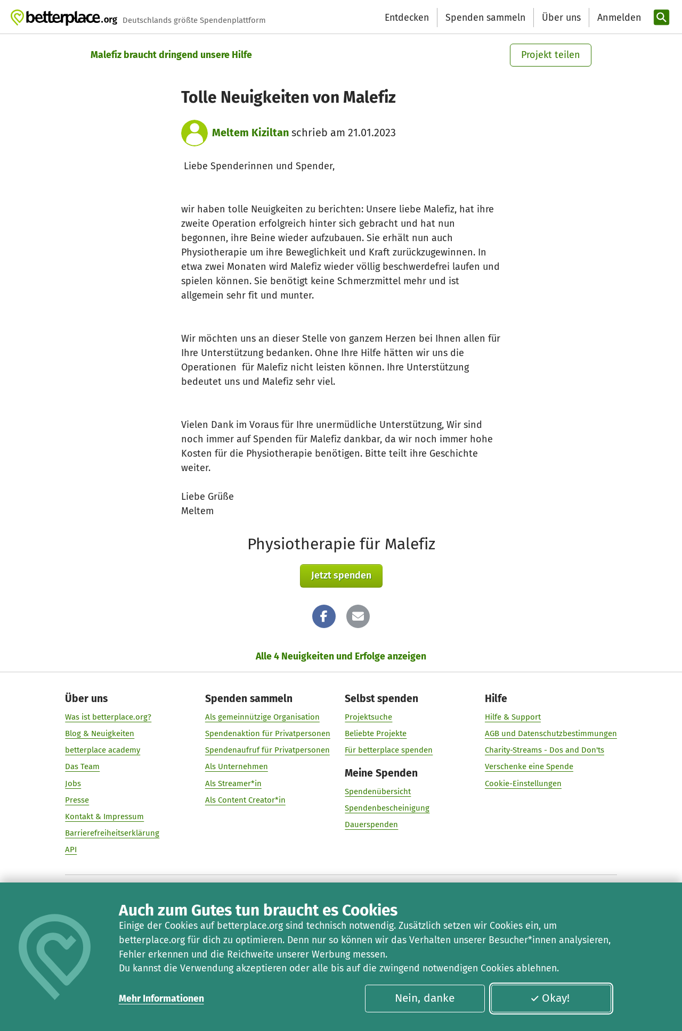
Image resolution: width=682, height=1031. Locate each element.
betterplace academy (102, 750)
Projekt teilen (550, 55)
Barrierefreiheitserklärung (112, 833)
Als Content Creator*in (245, 800)
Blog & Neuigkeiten (99, 733)
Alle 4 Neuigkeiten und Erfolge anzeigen (341, 656)
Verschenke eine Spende (529, 767)
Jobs (73, 783)
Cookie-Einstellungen (523, 783)
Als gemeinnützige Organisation (262, 717)
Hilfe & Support (513, 717)
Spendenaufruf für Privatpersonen (267, 750)
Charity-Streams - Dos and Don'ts (544, 750)
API (71, 850)
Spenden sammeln (485, 17)
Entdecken (407, 17)
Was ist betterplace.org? (108, 717)
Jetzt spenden (341, 575)
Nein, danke (424, 998)
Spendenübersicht (378, 792)
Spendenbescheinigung (387, 808)
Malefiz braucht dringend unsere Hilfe (171, 55)
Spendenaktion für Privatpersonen (267, 733)
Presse (77, 800)
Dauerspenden (371, 825)
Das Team (82, 767)
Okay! (550, 998)
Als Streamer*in (233, 783)
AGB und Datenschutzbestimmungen (551, 733)
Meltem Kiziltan (250, 132)
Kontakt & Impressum (104, 816)
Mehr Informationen (161, 998)
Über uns (561, 17)
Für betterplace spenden (389, 750)
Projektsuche (368, 717)
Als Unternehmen (236, 767)
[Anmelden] (618, 18)
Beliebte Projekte (376, 733)
